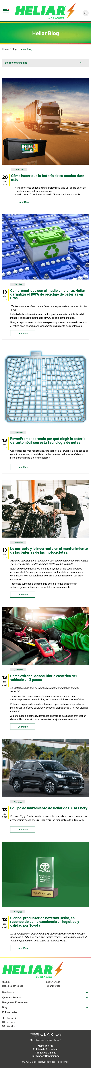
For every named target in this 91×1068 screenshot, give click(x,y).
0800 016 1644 (53, 982)
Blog (14, 49)
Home (5, 49)
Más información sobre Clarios (49, 1040)
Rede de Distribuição (12, 986)
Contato (6, 982)
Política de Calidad (45, 1052)
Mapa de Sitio (45, 1045)
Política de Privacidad (45, 1049)
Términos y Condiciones (45, 1056)
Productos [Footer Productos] (8, 992)
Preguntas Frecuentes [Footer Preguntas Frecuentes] (15, 1002)
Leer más (24, 201)
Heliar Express (53, 986)
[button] (86, 13)
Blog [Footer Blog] (5, 1007)
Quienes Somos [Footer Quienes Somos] (11, 997)
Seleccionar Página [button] (16, 62)
